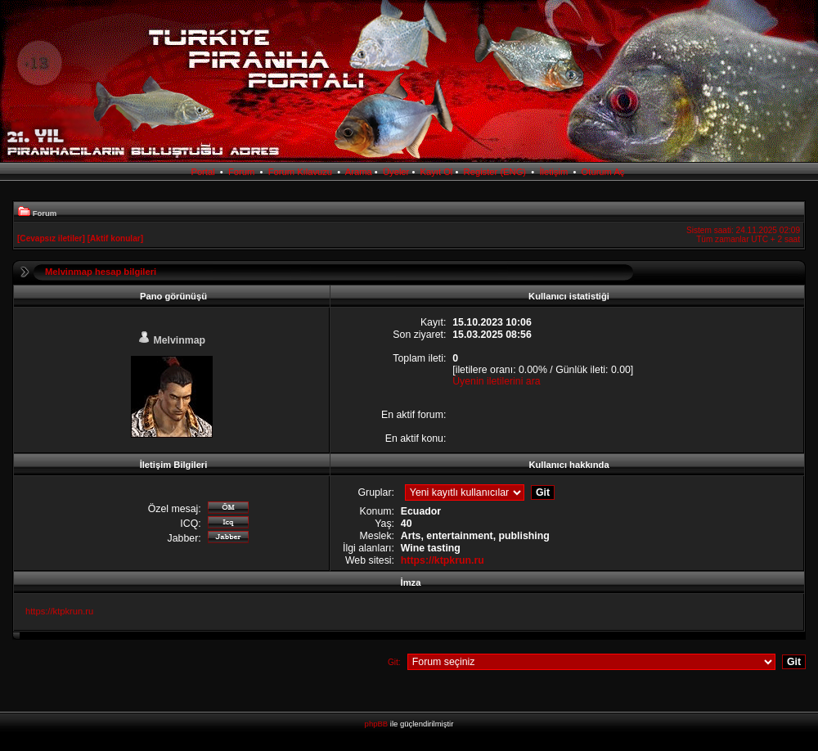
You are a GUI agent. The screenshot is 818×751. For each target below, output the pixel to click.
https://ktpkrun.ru (442, 560)
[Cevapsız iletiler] (51, 238)
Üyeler (396, 172)
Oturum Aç (603, 172)
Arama (358, 172)
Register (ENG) (495, 172)
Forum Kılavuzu (300, 172)
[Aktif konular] (115, 238)
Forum (241, 172)
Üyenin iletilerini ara (496, 381)
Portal (202, 172)
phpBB (377, 723)
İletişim (553, 172)
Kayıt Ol (436, 172)
